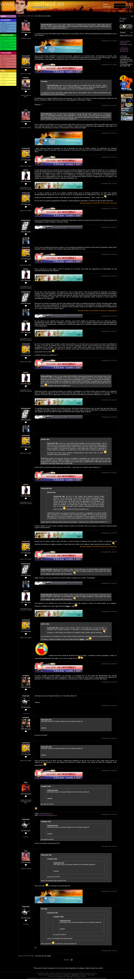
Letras (3, 79)
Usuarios (4, 61)
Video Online (5, 43)
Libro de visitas (6, 56)
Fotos (3, 41)
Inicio (3, 16)
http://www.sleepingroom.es (48, 815)
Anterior (66, 960)
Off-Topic (31, 16)
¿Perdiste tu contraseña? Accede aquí (124, 49)
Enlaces (3, 31)
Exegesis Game (6, 46)
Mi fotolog (25, 713)
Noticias (3, 23)
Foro (2, 58)
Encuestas (4, 28)
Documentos (5, 26)
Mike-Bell (75, 975)
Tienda (3, 64)
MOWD (3, 84)
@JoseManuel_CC (46, 813)
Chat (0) (3, 67)
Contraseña (107, 7)
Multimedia (4, 38)
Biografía (4, 82)
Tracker (3, 49)
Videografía (4, 76)
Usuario (105, 4)
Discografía (4, 73)
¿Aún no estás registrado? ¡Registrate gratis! (126, 42)
